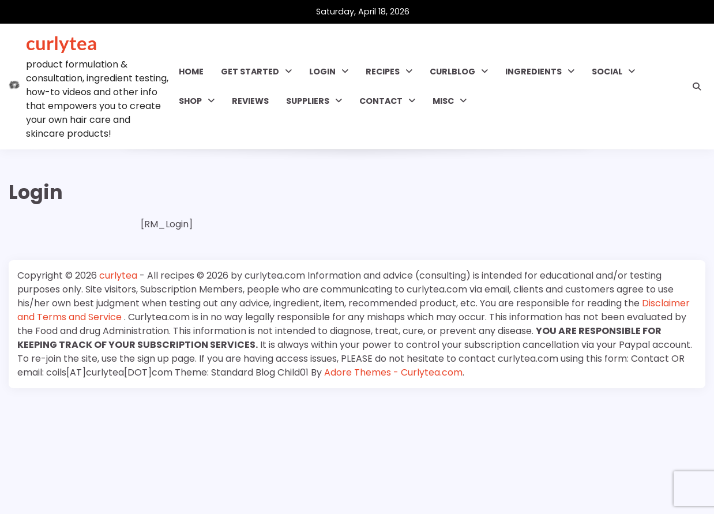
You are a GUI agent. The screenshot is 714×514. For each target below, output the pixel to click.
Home (191, 71)
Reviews (250, 101)
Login (322, 71)
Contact (381, 101)
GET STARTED (250, 71)
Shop (190, 101)
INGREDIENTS (533, 71)
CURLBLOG (452, 71)
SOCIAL (607, 71)
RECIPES (383, 71)
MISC (443, 101)
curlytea (61, 42)
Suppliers (307, 101)
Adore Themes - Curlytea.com (393, 372)
